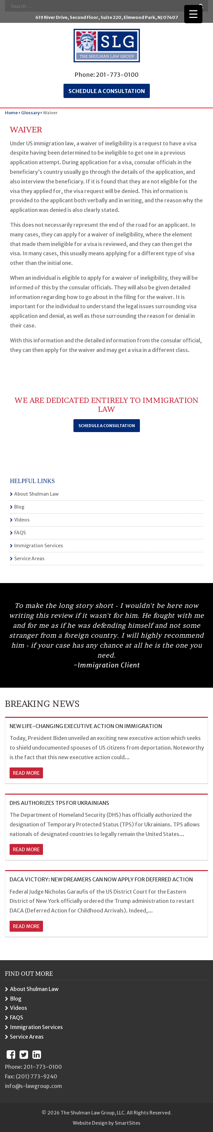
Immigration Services (38, 545)
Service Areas (29, 558)
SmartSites (127, 1123)
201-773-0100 (117, 74)
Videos (21, 519)
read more (26, 773)
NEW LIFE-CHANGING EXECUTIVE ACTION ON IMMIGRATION (86, 726)
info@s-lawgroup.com (33, 1086)
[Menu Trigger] (193, 14)
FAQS (20, 532)
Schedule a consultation (106, 91)
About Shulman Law (36, 494)
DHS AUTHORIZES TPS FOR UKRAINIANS (59, 803)
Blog (19, 507)
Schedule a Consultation (106, 425)
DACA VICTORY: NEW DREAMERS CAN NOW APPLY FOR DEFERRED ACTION (101, 879)
